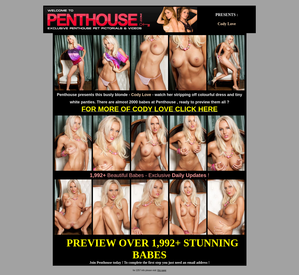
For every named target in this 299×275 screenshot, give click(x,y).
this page (161, 270)
